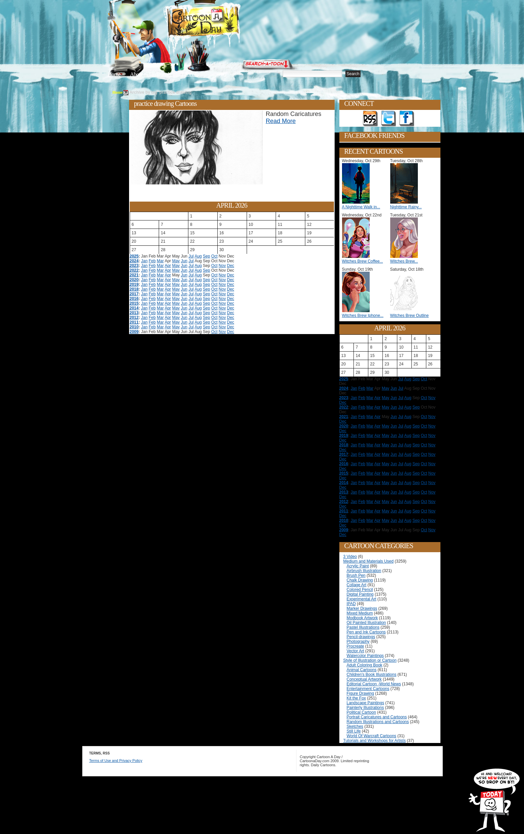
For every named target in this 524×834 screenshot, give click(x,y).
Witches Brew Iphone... (362, 315)
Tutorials (189, 74)
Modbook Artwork (362, 618)
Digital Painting (360, 594)
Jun (184, 261)
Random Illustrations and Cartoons (378, 721)
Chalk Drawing (360, 580)
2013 (134, 312)
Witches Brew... (404, 261)
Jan (144, 261)
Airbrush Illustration (364, 570)
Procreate (355, 646)
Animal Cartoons (362, 669)
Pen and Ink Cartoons (366, 632)
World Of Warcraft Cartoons (371, 736)
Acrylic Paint (358, 566)
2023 (134, 265)
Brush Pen (356, 575)
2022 (134, 270)
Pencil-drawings (361, 636)
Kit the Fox (356, 698)
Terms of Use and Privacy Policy (116, 760)
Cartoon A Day (220, 22)
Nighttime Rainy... (406, 207)
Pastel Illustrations (363, 627)
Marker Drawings (362, 608)
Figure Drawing (360, 693)
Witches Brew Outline (409, 315)
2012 (134, 317)
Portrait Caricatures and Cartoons (377, 717)
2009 (134, 331)
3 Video (350, 556)
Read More (281, 121)
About (136, 74)
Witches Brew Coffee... (362, 261)
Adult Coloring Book (364, 665)
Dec (230, 265)
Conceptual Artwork (364, 679)
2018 (134, 289)
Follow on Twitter (388, 119)
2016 (134, 298)
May (176, 261)
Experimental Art (361, 599)
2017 (134, 294)
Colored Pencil (360, 589)
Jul (190, 256)
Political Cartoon (361, 712)
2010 (134, 327)
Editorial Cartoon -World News (374, 684)
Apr (168, 265)
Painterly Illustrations (365, 707)
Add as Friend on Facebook (406, 119)
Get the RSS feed (370, 119)
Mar (160, 261)
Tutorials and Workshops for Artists (374, 740)
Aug (198, 256)
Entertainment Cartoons (368, 688)
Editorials (161, 74)
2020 (134, 279)
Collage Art (357, 585)
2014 (134, 308)
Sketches (355, 726)
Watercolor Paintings (365, 655)
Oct (214, 256)
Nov (222, 265)
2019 (134, 284)
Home (114, 74)
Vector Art (355, 651)
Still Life (354, 731)
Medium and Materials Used (368, 561)
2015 (134, 303)
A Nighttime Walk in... (361, 207)
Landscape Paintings (365, 703)
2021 (134, 275)
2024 (134, 261)
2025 (134, 256)
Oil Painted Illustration (366, 622)
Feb (152, 261)
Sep (206, 256)
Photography (358, 641)
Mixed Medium (360, 613)
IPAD (351, 603)
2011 (134, 322)
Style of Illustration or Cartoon (370, 660)
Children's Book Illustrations (372, 674)
